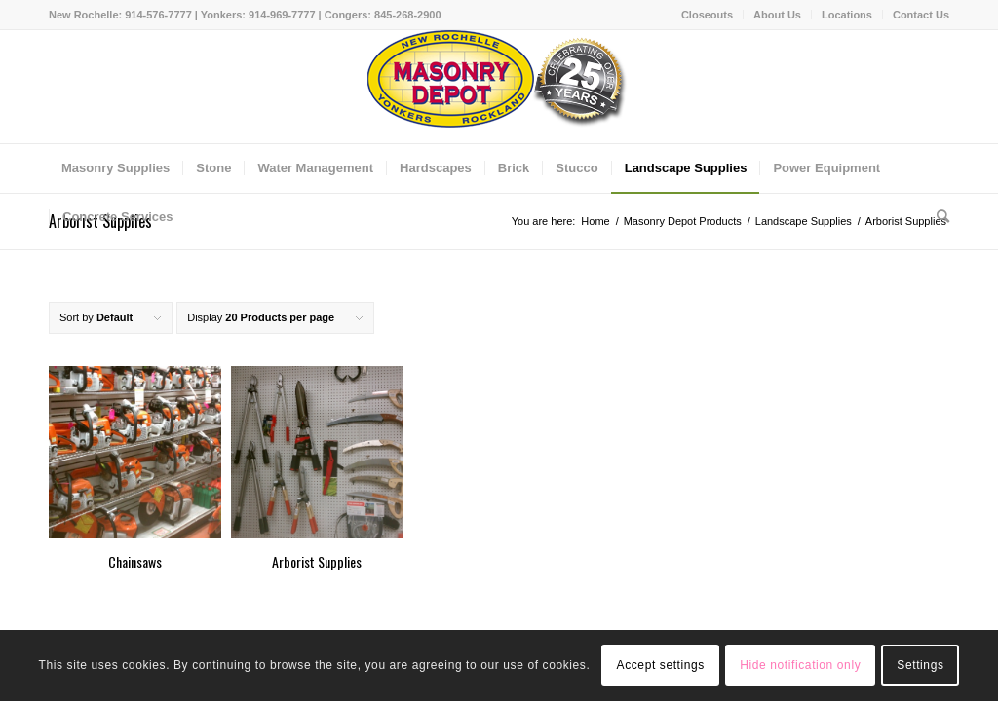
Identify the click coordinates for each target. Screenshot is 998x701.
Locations (847, 14)
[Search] (936, 217)
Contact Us (921, 14)
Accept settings (661, 665)
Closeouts (707, 14)
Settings (920, 665)
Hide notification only (800, 665)
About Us (777, 14)
